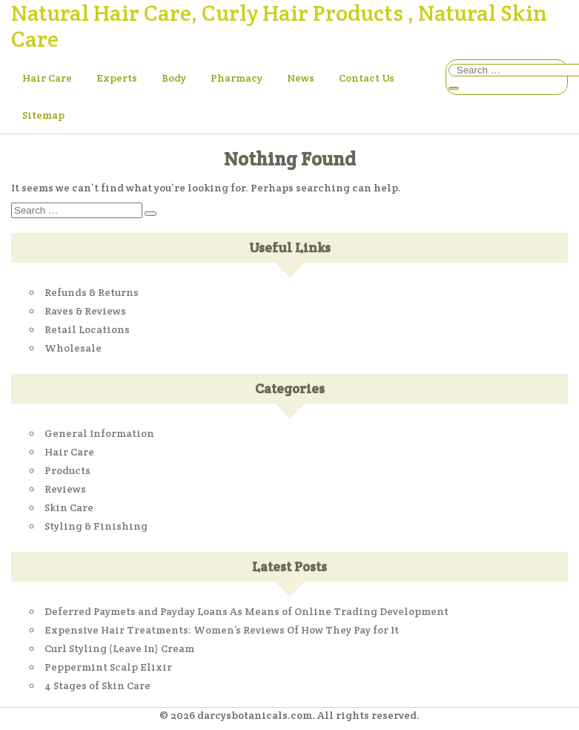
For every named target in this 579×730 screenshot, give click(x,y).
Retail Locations (87, 329)
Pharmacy (236, 78)
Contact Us (366, 78)
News (300, 78)
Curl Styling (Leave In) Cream (119, 648)
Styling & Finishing (96, 526)
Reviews (65, 489)
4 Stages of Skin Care (97, 685)
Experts (116, 78)
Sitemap (43, 115)
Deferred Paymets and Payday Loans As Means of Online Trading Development (246, 611)
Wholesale (73, 348)
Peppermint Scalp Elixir (108, 667)
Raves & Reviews (85, 311)
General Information (99, 433)
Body (174, 78)
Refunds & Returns (91, 292)
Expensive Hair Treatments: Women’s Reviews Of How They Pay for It (221, 630)
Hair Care (47, 78)
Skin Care (68, 507)
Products (67, 470)
